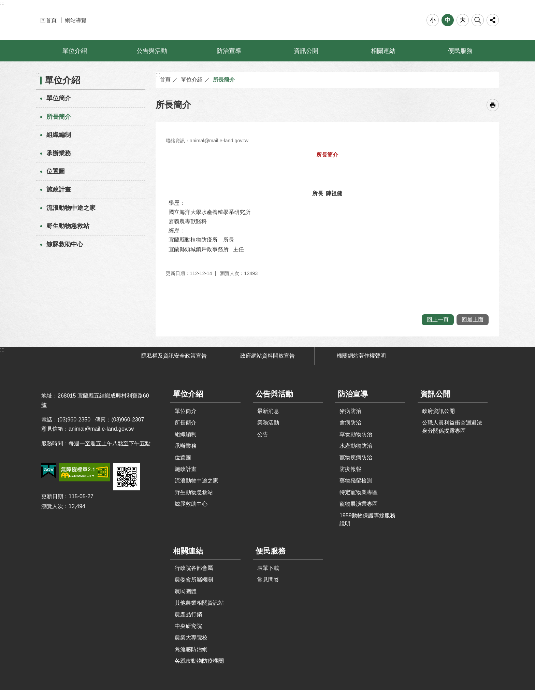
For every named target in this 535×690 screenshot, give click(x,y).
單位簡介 (58, 98)
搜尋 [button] (478, 20)
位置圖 (55, 171)
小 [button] (432, 20)
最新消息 (268, 411)
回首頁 (48, 20)
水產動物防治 (355, 446)
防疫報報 (350, 469)
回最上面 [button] (472, 319)
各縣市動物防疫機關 (199, 661)
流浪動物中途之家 (71, 207)
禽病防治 (350, 423)
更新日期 (52, 496)
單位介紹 (62, 80)
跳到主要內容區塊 (3, 3)
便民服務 (271, 551)
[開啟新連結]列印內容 (493, 105)
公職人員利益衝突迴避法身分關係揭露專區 (452, 427)
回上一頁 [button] (438, 319)
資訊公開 (435, 394)
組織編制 (58, 134)
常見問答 (268, 580)
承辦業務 (58, 153)
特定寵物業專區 (358, 492)
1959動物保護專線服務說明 (367, 520)
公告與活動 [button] (151, 50)
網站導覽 (76, 20)
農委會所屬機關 (194, 580)
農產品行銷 (188, 614)
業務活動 (268, 423)
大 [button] (462, 20)
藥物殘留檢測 (355, 481)
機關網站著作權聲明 (361, 356)
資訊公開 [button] (306, 50)
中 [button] (447, 20)
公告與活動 (274, 394)
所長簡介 (58, 116)
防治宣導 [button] (229, 50)
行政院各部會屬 (194, 568)
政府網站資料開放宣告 (267, 356)
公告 (262, 434)
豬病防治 (350, 411)
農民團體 (186, 591)
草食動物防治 (355, 434)
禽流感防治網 (191, 649)
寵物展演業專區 (358, 504)
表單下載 (268, 568)
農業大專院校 (191, 638)
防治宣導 (353, 394)
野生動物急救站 (67, 225)
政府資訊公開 (438, 411)
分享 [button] (493, 20)
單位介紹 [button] (74, 50)
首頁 (165, 80)
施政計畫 (58, 189)
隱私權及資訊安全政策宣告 (174, 356)
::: (2, 3)
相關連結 (188, 551)
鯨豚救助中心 (64, 244)
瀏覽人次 (52, 506)
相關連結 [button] (383, 50)
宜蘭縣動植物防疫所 (267, 20)
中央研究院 (188, 626)
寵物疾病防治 (355, 457)
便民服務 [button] (460, 50)
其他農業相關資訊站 (199, 603)
